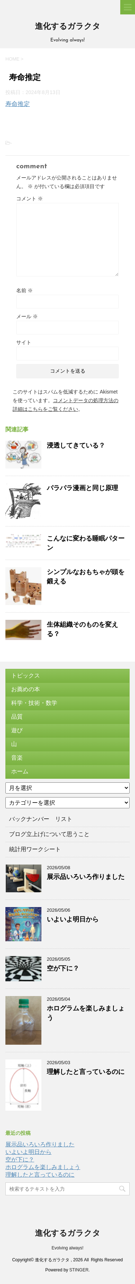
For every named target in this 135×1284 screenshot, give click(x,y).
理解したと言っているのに (86, 1071)
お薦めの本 (25, 689)
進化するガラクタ (67, 27)
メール (27, 316)
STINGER (79, 1269)
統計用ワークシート (35, 849)
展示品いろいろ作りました (86, 876)
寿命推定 (17, 104)
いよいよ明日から (73, 919)
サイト (23, 342)
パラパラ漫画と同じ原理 (82, 488)
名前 (24, 290)
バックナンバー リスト (40, 819)
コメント (29, 198)
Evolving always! (67, 1247)
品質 (17, 717)
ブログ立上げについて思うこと (49, 834)
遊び (17, 730)
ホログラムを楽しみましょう (42, 1167)
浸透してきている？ (76, 445)
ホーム (19, 771)
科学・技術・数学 (34, 703)
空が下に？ (63, 968)
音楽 (17, 758)
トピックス (25, 675)
